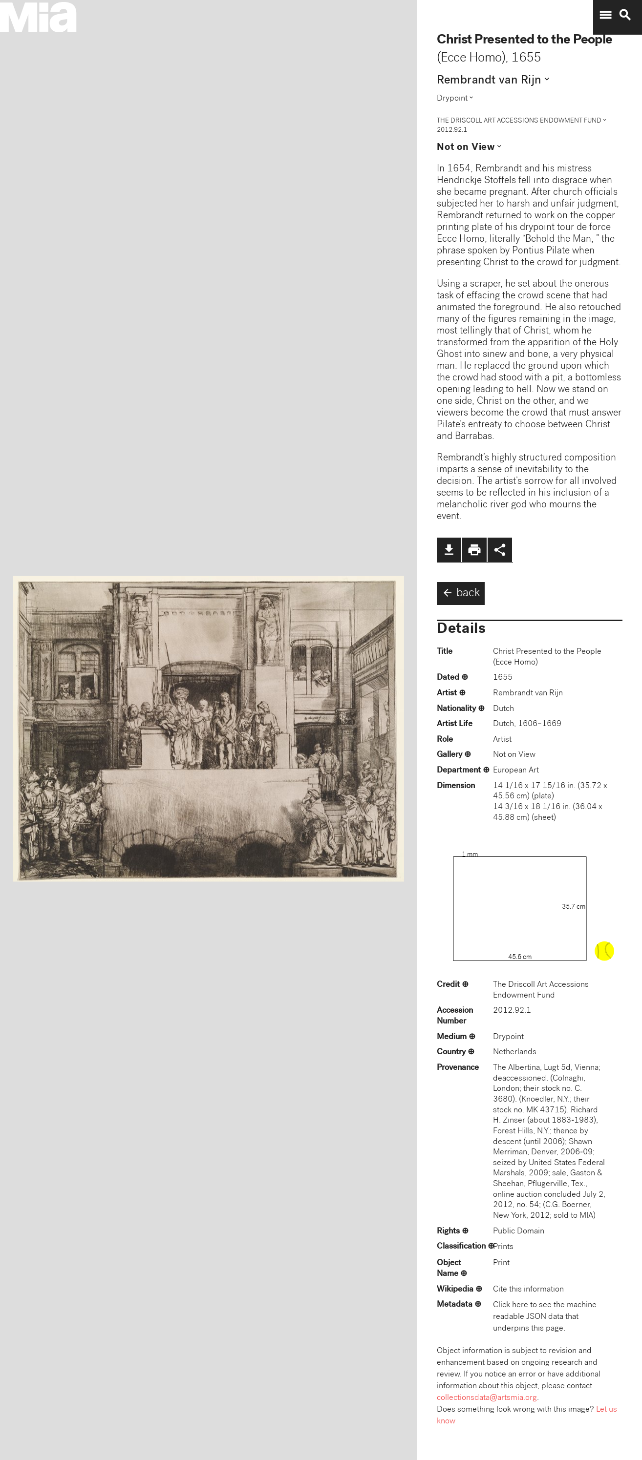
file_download (449, 549)
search (625, 15)
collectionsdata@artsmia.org (487, 1398)
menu (605, 15)
